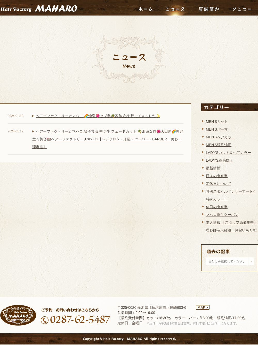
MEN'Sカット (217, 121)
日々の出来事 (217, 176)
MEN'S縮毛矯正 (218, 145)
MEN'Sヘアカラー (220, 137)
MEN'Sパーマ (217, 129)
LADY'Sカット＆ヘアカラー (228, 153)
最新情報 (213, 168)
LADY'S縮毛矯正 (219, 160)
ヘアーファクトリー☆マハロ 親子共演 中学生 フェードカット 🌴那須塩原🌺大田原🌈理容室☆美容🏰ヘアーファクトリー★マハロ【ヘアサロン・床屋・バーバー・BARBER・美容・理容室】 (107, 139)
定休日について (218, 184)
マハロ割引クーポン (222, 215)
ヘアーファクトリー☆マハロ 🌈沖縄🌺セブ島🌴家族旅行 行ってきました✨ (98, 116)
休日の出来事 (217, 207)
